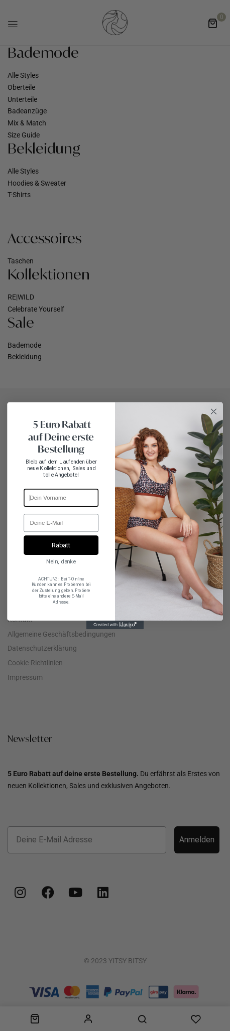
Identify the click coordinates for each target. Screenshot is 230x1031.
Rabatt (61, 544)
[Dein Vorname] (61, 498)
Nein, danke (61, 561)
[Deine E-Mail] (61, 523)
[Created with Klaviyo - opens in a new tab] (115, 624)
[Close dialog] (213, 411)
